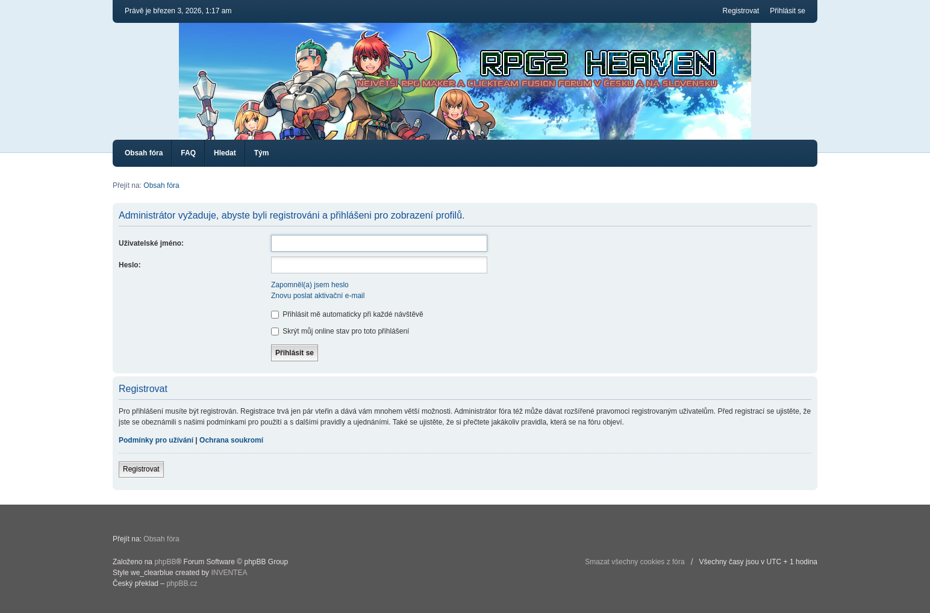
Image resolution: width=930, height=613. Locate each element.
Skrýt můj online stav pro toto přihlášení (340, 331)
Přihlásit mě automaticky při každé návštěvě (347, 314)
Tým (261, 153)
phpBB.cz (181, 583)
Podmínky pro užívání (156, 440)
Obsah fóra (144, 153)
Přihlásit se (787, 11)
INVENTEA (229, 572)
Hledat (225, 153)
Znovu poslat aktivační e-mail (317, 295)
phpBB (165, 562)
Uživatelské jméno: (151, 243)
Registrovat (741, 11)
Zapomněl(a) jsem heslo (310, 285)
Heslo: (130, 265)
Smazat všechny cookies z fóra (634, 562)
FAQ (188, 153)
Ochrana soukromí (231, 440)
